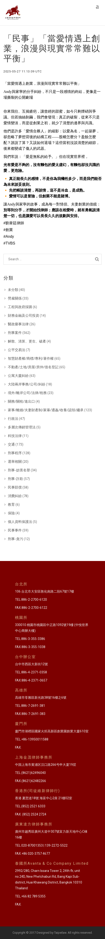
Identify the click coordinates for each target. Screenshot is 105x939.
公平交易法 (16, 350)
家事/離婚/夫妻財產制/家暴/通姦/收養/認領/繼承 (45, 410)
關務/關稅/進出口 (21, 401)
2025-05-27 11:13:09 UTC (22, 71)
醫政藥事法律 (18, 324)
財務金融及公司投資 (23, 315)
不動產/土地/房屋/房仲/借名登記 (33, 367)
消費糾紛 (15, 496)
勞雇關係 (15, 298)
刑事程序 (15, 453)
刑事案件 (15, 333)
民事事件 (15, 530)
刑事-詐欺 (15, 479)
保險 (11, 513)
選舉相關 (15, 462)
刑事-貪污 (15, 539)
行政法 (13, 419)
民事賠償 (15, 487)
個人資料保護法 (20, 522)
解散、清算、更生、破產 (27, 341)
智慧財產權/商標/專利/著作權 (31, 358)
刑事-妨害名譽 (19, 470)
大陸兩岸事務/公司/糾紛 (26, 384)
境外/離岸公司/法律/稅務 (27, 393)
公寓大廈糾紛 (18, 376)
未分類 (13, 290)
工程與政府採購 (20, 307)
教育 (11, 504)
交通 (11, 444)
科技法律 (15, 436)
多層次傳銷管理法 (22, 427)
